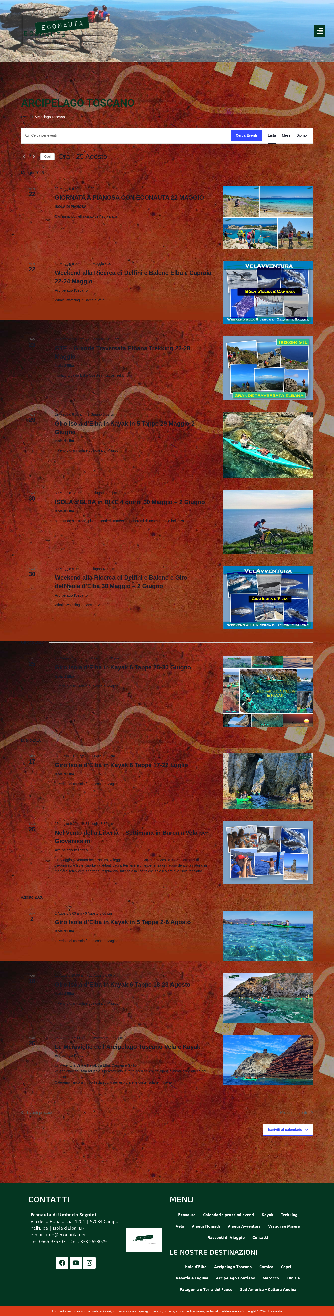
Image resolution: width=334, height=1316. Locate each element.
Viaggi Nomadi (205, 1225)
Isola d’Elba (196, 1266)
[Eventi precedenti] (24, 157)
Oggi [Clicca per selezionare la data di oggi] (47, 156)
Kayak (267, 1214)
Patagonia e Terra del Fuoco (206, 1289)
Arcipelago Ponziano (235, 1277)
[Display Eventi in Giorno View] (301, 135)
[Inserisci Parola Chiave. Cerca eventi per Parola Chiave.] (126, 135)
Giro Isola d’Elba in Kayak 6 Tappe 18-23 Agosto (122, 984)
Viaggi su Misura (284, 1225)
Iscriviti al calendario (285, 1130)
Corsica (266, 1266)
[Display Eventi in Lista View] (272, 135)
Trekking (289, 1214)
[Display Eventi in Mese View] (286, 135)
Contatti (260, 1237)
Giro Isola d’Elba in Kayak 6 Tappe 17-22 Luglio (121, 765)
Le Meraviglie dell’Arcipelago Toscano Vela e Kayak (127, 1046)
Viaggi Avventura (244, 1225)
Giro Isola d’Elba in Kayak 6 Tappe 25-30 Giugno (123, 667)
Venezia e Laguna (192, 1277)
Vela (180, 1225)
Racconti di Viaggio (226, 1237)
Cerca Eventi (246, 135)
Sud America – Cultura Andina (268, 1289)
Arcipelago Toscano (233, 1266)
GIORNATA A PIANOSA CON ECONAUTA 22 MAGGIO (129, 197)
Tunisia (293, 1277)
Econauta (187, 1214)
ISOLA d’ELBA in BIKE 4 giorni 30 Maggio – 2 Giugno (130, 502)
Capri (286, 1266)
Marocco (271, 1277)
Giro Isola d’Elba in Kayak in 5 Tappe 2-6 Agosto (123, 922)
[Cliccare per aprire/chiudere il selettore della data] (85, 157)
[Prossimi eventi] (34, 157)
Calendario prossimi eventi (228, 1214)
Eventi (26, 117)
